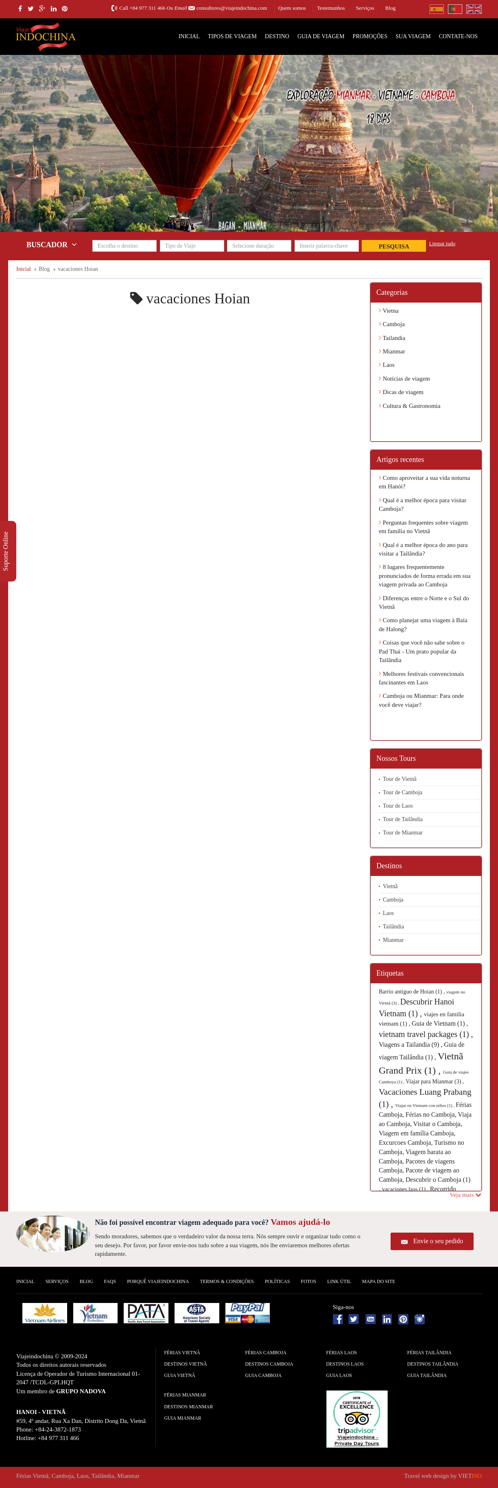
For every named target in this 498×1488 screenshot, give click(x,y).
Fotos (308, 1281)
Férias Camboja (265, 1352)
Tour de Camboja (402, 792)
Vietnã (390, 886)
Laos (387, 365)
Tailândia (393, 927)
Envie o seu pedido (438, 1240)
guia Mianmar (182, 1418)
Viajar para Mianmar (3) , (435, 1081)
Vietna (389, 310)
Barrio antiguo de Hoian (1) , (412, 992)
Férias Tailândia (429, 1352)
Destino (277, 36)
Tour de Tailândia (403, 819)
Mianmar (392, 351)
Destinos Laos (345, 1364)
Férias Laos (341, 1352)
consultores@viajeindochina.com (232, 8)
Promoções (370, 36)
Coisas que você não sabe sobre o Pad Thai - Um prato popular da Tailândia (422, 651)
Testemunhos (331, 8)
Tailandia (392, 338)
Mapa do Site (378, 1281)
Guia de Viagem (321, 36)
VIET (470, 1476)
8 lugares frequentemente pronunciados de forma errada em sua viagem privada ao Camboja (424, 576)
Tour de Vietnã (400, 779)
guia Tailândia (427, 1375)
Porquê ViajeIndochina (158, 1281)
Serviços (365, 8)
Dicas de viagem (401, 392)
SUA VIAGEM (412, 36)
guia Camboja (263, 1375)
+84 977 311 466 (147, 8)
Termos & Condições (227, 1281)
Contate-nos (458, 36)
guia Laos (339, 1375)
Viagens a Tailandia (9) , (411, 1044)
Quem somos (292, 8)
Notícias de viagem (404, 378)
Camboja (392, 324)
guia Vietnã (179, 1375)
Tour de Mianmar (403, 833)
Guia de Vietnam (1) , (440, 1023)
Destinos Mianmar (188, 1407)
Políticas (277, 1281)
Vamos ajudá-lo (300, 1222)
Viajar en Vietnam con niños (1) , (425, 1105)
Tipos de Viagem (232, 36)
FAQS (110, 1281)
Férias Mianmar (185, 1395)
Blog (390, 8)
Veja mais (465, 1195)
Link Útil (339, 1281)
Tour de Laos (398, 806)
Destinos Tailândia (433, 1364)
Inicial (189, 36)
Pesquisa (394, 246)
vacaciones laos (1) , (406, 1189)
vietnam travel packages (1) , (426, 1034)
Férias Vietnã (182, 1352)
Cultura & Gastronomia (409, 406)
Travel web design (426, 1476)
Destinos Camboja (269, 1364)
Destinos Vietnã (185, 1364)
